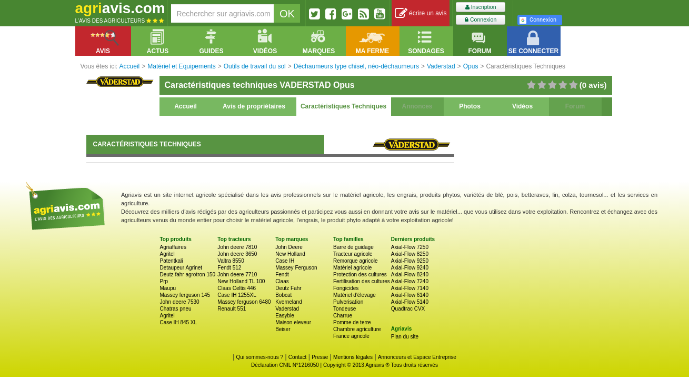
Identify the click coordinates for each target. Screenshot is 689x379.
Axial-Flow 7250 (409, 247)
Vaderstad (287, 309)
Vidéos (522, 106)
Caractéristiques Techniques (343, 106)
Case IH (284, 261)
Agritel (167, 254)
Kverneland (288, 302)
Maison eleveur (293, 322)
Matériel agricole (352, 268)
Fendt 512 (229, 268)
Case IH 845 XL (178, 322)
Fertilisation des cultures (361, 281)
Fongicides (345, 288)
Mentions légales (353, 357)
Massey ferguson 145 (185, 295)
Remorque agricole (355, 261)
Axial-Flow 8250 (409, 254)
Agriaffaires (173, 247)
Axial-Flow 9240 (409, 268)
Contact (297, 357)
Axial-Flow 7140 (409, 288)
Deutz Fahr (288, 288)
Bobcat (283, 295)
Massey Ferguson (296, 268)
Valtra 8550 (230, 261)
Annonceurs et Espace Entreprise (417, 357)
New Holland (290, 254)
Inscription (480, 7)
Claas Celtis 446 (236, 288)
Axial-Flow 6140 (409, 295)
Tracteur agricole (353, 254)
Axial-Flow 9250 (409, 261)
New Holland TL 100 (241, 281)
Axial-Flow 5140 (409, 302)
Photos (470, 106)
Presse (320, 357)
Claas (282, 281)
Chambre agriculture (357, 329)
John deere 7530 (179, 302)
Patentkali (171, 261)
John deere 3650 (237, 254)
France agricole (351, 336)
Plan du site (404, 337)
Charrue (342, 315)
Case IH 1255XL (236, 295)
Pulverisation (348, 302)
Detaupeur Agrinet (181, 268)
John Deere (289, 247)
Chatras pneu (176, 309)
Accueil (185, 106)
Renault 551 (231, 309)
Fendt (282, 274)
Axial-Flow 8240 (409, 274)
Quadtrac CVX (408, 309)
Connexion (480, 19)
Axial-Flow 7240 (409, 281)
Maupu (168, 288)
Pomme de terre (352, 322)
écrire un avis (421, 13)
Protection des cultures (360, 274)
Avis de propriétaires (254, 106)
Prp (164, 281)
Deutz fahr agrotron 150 (188, 274)
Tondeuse (344, 309)
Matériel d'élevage (354, 295)
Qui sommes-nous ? (259, 357)
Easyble (284, 315)
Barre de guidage (353, 247)
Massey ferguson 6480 (244, 302)
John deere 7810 (237, 247)
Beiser (282, 329)
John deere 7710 (237, 274)
